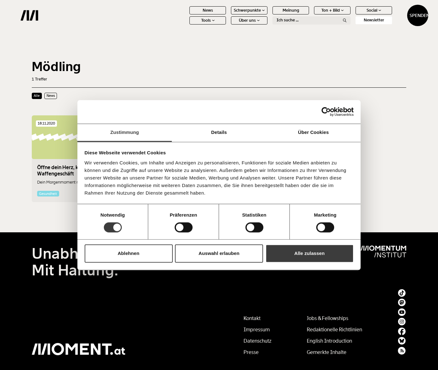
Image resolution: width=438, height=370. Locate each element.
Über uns (227, 25)
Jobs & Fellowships (327, 318)
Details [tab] (219, 132)
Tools (186, 25)
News (186, 15)
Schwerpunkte (227, 15)
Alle (37, 95)
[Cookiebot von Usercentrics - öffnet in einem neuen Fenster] (326, 111)
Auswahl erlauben (219, 253)
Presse (251, 352)
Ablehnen (128, 253)
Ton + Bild (310, 15)
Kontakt (252, 318)
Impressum (257, 329)
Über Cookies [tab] (313, 132)
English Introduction (329, 341)
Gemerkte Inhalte (326, 352)
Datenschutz (258, 341)
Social (352, 15)
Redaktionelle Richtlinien (334, 329)
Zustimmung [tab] (124, 132)
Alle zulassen (309, 253)
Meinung (269, 15)
